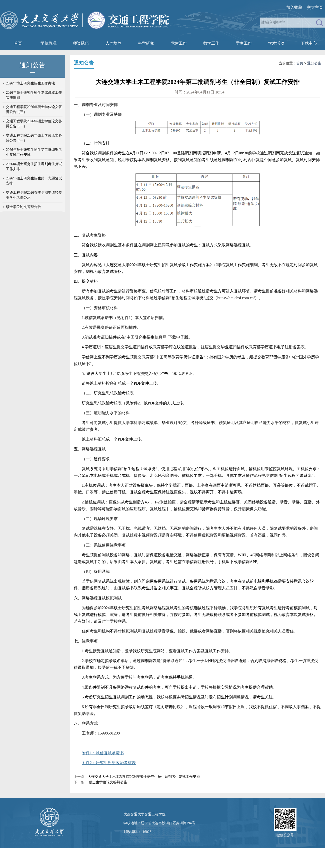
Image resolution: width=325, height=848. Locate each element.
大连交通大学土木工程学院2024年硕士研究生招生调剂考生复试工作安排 (144, 777)
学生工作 (244, 43)
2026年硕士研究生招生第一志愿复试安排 (34, 180)
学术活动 (276, 43)
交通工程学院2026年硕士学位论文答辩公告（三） (34, 109)
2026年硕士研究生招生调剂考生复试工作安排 (34, 166)
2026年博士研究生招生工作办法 (30, 83)
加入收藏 (294, 7)
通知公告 (314, 63)
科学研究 (146, 43)
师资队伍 (81, 43)
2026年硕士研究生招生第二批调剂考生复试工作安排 (34, 152)
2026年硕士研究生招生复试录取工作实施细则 (34, 95)
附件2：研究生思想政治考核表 (109, 763)
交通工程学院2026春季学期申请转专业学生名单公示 (34, 195)
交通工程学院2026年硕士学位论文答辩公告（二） (34, 123)
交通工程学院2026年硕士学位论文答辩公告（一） (34, 138)
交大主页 (315, 7)
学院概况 (48, 43)
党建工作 (179, 43)
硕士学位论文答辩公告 (23, 207)
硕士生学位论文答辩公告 (107, 782)
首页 (18, 43)
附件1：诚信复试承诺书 (103, 753)
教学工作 (211, 43)
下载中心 (309, 43)
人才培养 (114, 43)
